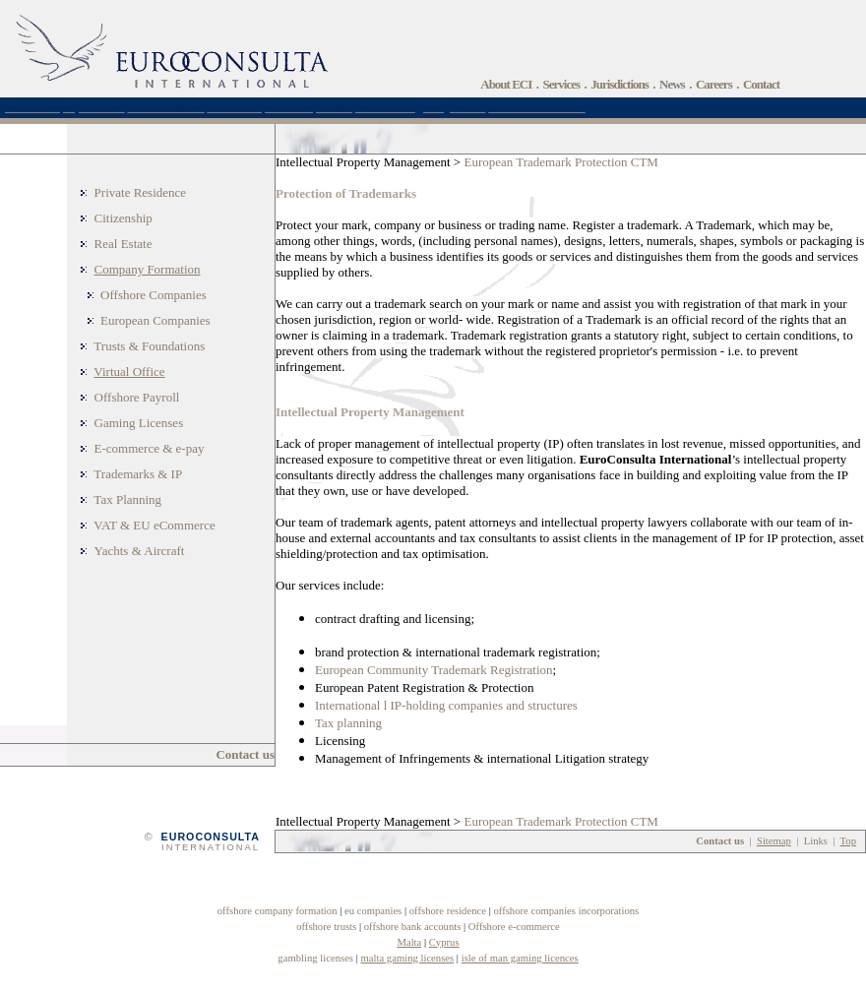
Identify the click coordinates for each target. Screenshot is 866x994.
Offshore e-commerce (514, 926)
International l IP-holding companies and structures (446, 705)
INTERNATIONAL (210, 847)
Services (561, 84)
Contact (761, 84)
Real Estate (123, 243)
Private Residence (140, 192)
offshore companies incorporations (566, 910)
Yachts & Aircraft (139, 550)
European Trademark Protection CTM (561, 162)
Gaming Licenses (139, 422)
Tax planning (348, 722)
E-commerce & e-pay (149, 448)
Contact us (245, 754)
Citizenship (123, 218)
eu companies (373, 910)
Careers (714, 84)
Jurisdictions (619, 84)
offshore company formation (277, 910)
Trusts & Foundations (149, 346)
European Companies (155, 320)
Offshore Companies (153, 294)
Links (816, 841)
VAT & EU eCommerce (154, 525)
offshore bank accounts (413, 926)
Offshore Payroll (137, 397)
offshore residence (447, 910)
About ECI (505, 84)
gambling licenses (315, 958)
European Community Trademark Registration (434, 669)
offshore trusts (326, 926)
